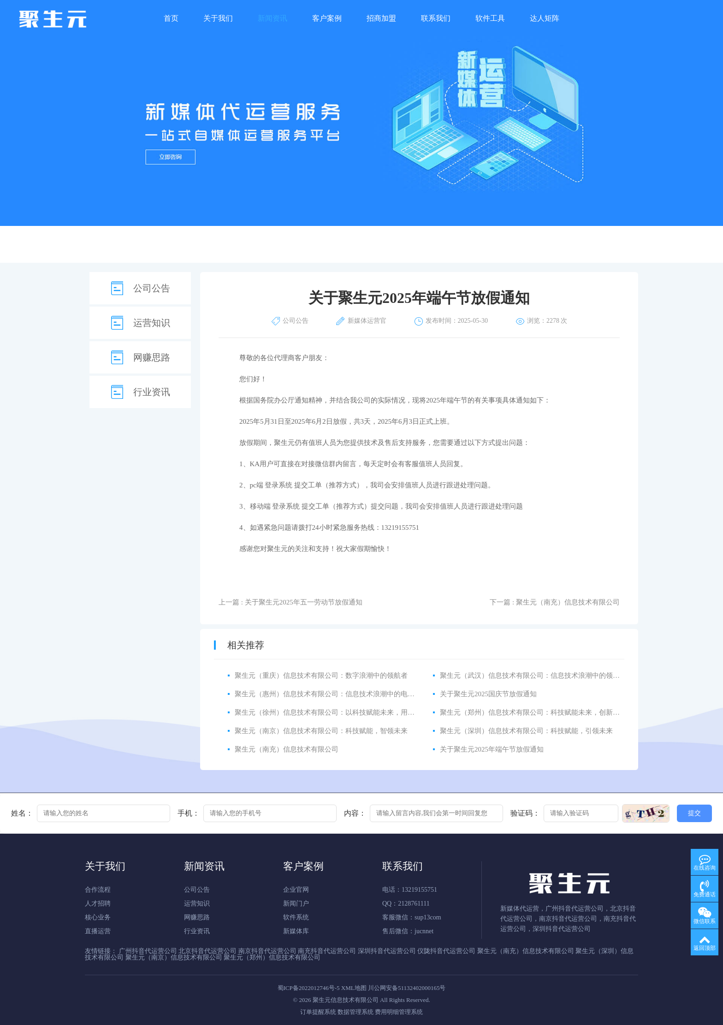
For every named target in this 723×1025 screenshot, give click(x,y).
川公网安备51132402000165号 (407, 987)
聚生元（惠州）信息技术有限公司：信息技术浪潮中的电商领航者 (335, 694)
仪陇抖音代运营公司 (446, 951)
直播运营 (98, 931)
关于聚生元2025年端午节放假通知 (492, 749)
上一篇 (290, 602)
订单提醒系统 (318, 1011)
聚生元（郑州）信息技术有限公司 (272, 957)
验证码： (525, 813)
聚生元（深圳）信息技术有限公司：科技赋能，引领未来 (526, 731)
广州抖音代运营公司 (148, 951)
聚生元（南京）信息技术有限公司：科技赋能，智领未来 (321, 731)
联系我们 (435, 18)
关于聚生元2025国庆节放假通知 (488, 694)
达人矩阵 (544, 18)
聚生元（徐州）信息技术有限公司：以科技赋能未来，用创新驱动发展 (342, 712)
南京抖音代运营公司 (267, 951)
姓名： (22, 813)
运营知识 (151, 323)
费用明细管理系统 (399, 1011)
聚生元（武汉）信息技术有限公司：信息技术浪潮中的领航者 (533, 675)
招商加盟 (381, 18)
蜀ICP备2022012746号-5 (309, 987)
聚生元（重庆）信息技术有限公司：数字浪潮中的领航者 (321, 675)
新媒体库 (296, 931)
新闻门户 (296, 903)
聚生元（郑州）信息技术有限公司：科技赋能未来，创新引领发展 (540, 712)
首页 (171, 18)
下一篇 (555, 602)
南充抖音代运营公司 (327, 951)
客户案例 (327, 18)
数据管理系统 (355, 1011)
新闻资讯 (272, 18)
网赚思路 (151, 357)
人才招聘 (98, 903)
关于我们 (218, 18)
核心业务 (98, 917)
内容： (355, 813)
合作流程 (98, 889)
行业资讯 (151, 392)
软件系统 (296, 917)
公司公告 (151, 288)
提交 (694, 813)
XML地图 (354, 987)
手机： (189, 813)
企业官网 (296, 889)
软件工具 (490, 18)
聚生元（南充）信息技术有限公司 (286, 749)
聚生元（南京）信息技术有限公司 (173, 957)
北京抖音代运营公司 (207, 951)
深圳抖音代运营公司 (387, 951)
